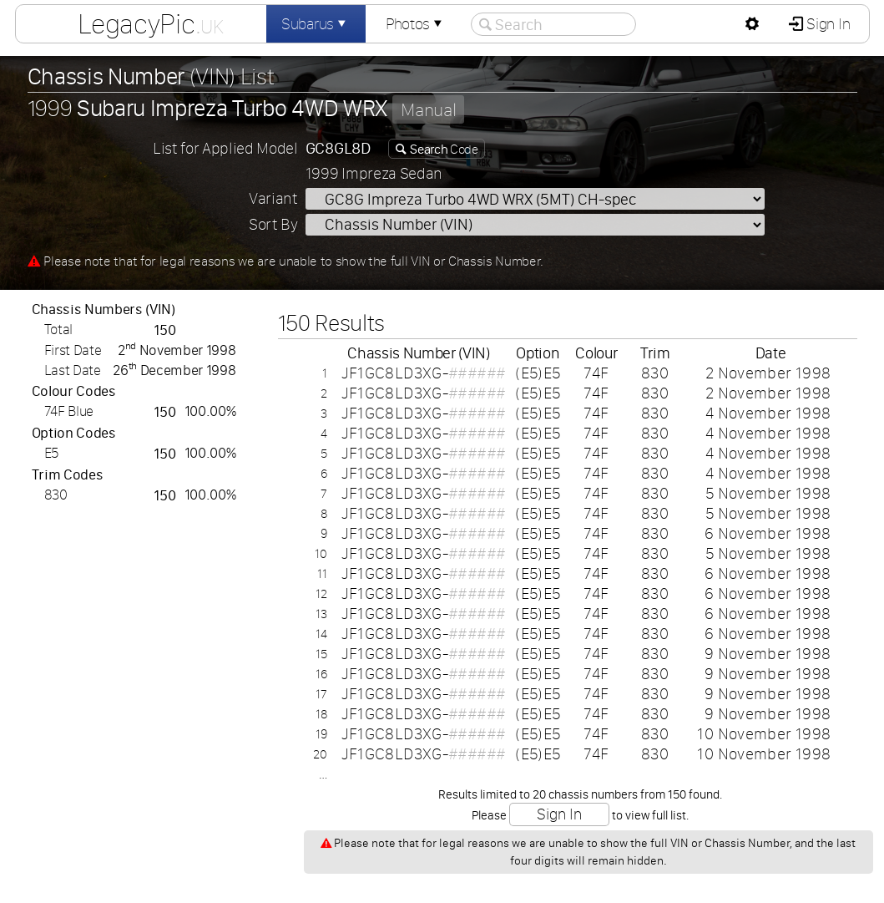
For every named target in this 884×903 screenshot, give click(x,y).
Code (443, 148)
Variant (273, 198)
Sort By (273, 224)
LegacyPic (150, 23)
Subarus (315, 23)
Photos (416, 23)
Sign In (827, 23)
